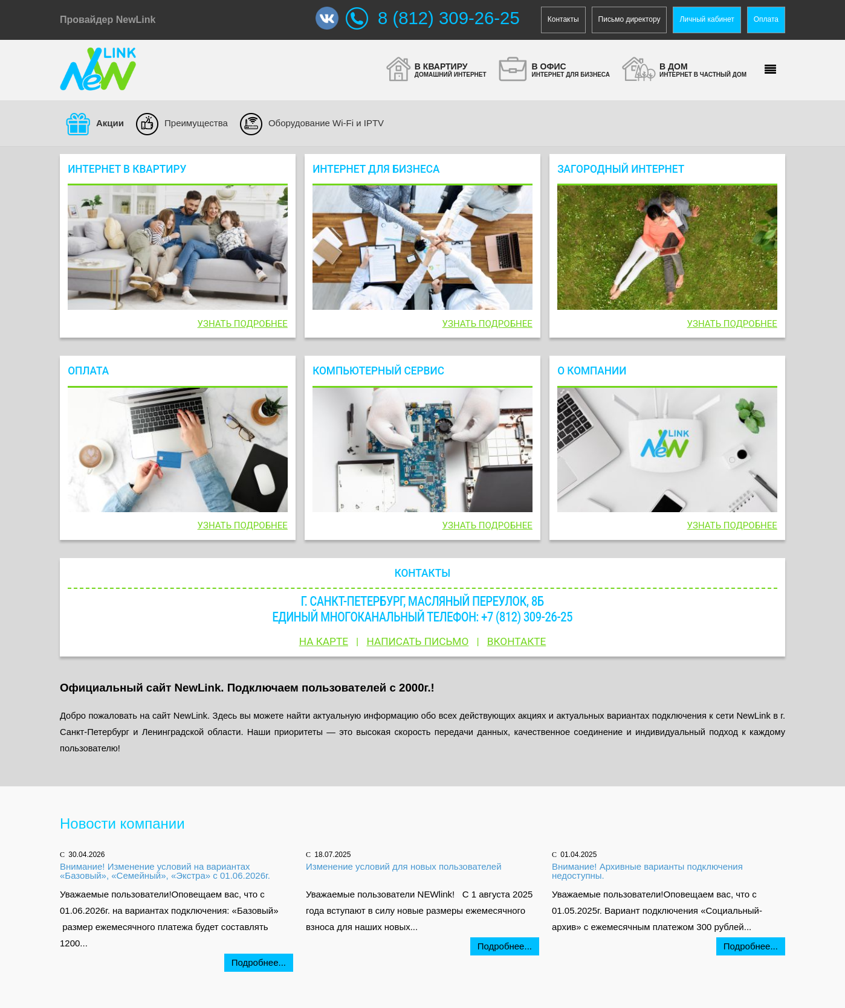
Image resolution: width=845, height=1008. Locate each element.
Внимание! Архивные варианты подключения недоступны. (647, 871)
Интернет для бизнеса (375, 168)
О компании (591, 370)
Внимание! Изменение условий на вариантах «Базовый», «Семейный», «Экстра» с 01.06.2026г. (165, 871)
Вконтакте (516, 641)
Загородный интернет (620, 168)
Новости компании (122, 823)
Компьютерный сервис (378, 370)
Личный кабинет (706, 19)
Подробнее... (258, 962)
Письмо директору (629, 19)
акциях (532, 716)
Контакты (563, 19)
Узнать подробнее (243, 323)
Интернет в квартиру (127, 168)
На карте (323, 641)
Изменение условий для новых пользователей (404, 866)
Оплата (766, 19)
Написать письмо (417, 641)
